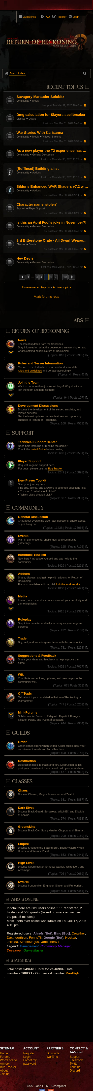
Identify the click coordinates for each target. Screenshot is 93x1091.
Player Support (37, 208)
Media (35, 100)
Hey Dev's (24, 258)
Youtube (75, 1067)
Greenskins (26, 826)
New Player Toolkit (32, 480)
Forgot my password (30, 1062)
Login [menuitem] (76, 16)
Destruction (27, 761)
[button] (22, 277)
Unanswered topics (36, 287)
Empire (23, 844)
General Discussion (43, 154)
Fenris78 (35, 937)
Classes (20, 118)
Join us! (5, 1074)
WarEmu (52, 1057)
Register (28, 1053)
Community (22, 100)
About (4, 1070)
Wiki (21, 674)
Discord (75, 1070)
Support (20, 208)
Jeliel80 (12, 942)
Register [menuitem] (61, 16)
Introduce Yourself (32, 555)
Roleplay (24, 619)
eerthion (21, 937)
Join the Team (28, 382)
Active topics (62, 287)
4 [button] (41, 277)
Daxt (10, 937)
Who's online (8, 1060)
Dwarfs (32, 118)
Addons (36, 172)
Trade (22, 638)
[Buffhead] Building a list (37, 169)
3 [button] (37, 277)
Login (27, 1057)
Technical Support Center (37, 442)
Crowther (78, 933)
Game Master (33, 950)
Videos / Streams (51, 136)
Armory (5, 1063)
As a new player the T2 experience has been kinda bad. (52, 151)
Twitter (74, 1063)
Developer (14, 950)
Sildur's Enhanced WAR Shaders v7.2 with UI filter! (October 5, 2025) (52, 186)
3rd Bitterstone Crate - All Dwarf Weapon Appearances (52, 240)
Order (22, 742)
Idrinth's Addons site (68, 584)
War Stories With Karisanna (39, 133)
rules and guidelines (30, 370)
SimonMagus (29, 942)
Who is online (24, 899)
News (22, 340)
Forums (5, 1057)
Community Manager (55, 946)
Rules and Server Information (40, 363)
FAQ (47, 16)
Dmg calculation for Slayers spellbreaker (50, 115)
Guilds (21, 733)
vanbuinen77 (50, 942)
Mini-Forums (27, 712)
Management (29, 946)
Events (23, 536)
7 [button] (56, 277)
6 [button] (51, 277)
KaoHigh (72, 973)
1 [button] (28, 277)
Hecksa (70, 937)
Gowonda (53, 1053)
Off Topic (25, 693)
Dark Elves (26, 808)
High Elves (26, 863)
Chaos (23, 790)
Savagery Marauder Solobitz (40, 97)
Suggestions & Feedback (37, 655)
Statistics (21, 960)
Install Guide (38, 449)
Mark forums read (46, 296)
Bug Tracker (55, 468)
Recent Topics (64, 87)
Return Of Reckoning (40, 331)
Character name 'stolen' (36, 204)
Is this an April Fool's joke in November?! (51, 222)
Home (4, 1053)
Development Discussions (38, 405)
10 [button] (64, 277)
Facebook (76, 1060)
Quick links (29, 16)
